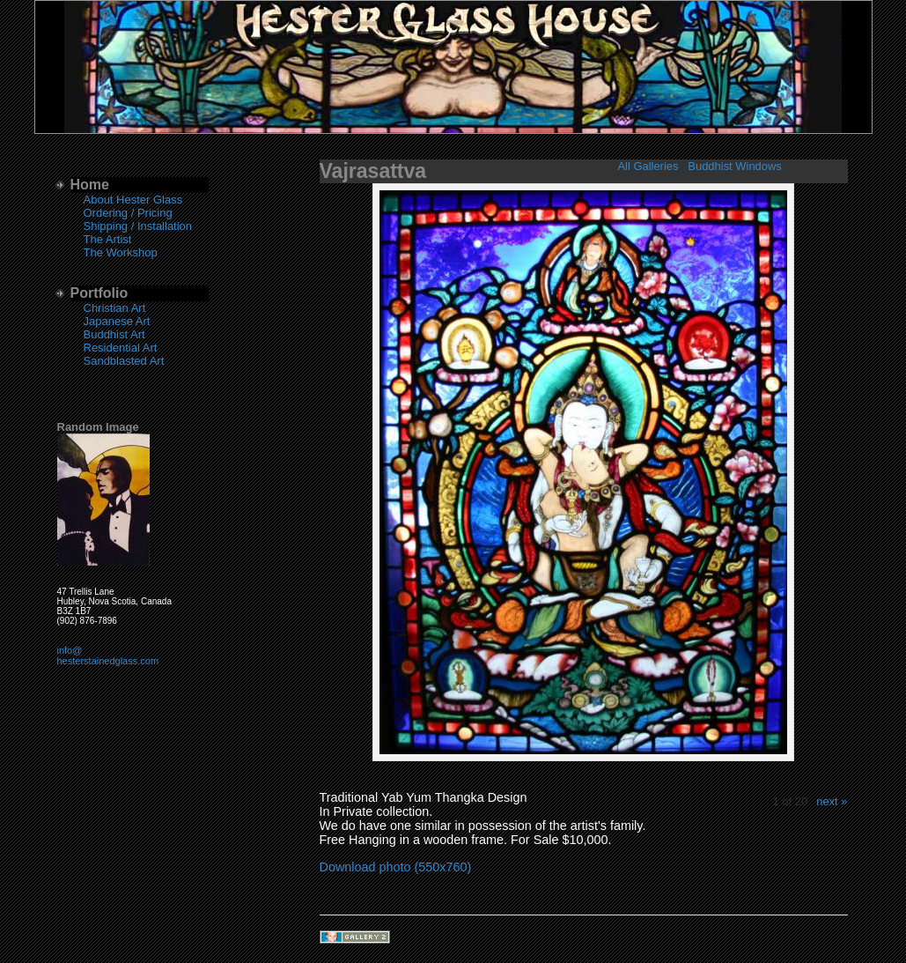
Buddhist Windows (735, 166)
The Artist (108, 239)
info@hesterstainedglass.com (108, 655)
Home (89, 184)
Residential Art (121, 347)
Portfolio (99, 292)
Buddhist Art (114, 334)
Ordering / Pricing (128, 212)
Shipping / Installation (138, 226)
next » (831, 801)
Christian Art (115, 308)
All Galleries (647, 166)
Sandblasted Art (124, 360)
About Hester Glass (133, 199)
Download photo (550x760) (396, 867)
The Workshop (121, 252)
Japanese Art (117, 321)
